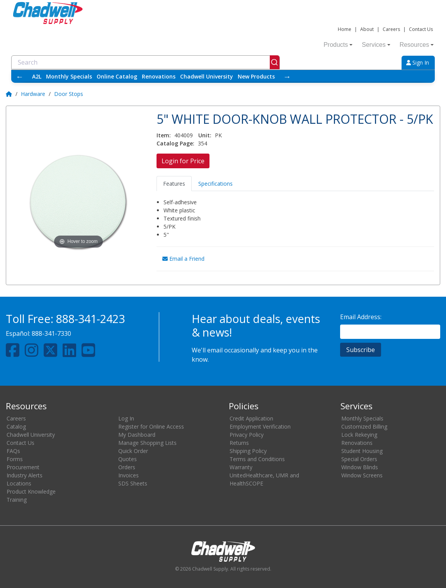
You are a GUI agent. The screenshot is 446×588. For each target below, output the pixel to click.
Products (337, 44)
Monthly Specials (69, 76)
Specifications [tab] (215, 183)
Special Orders (359, 459)
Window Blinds (359, 467)
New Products (256, 76)
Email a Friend (183, 258)
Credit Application (251, 418)
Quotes (127, 459)
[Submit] (274, 62)
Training (17, 499)
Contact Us (421, 29)
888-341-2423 (90, 318)
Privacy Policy (247, 434)
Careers (391, 29)
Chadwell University (206, 76)
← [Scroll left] (20, 76)
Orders (126, 467)
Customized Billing (364, 426)
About (367, 29)
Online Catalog (117, 76)
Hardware (33, 93)
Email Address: (360, 317)
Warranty (241, 467)
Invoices (128, 475)
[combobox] (145, 62)
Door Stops (68, 93)
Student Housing (362, 451)
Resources (417, 44)
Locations (19, 483)
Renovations (158, 76)
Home (344, 29)
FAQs (13, 451)
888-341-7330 (51, 333)
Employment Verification (260, 426)
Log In (126, 418)
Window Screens (362, 475)
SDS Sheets (132, 483)
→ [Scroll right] (287, 76)
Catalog (16, 426)
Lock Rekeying (359, 434)
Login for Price (183, 161)
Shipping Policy (248, 451)
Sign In (417, 62)
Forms (15, 459)
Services (376, 44)
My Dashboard (136, 434)
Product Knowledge (31, 491)
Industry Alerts (25, 475)
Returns (239, 442)
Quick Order (133, 451)
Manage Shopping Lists (147, 442)
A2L (36, 76)
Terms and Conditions (257, 459)
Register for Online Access (151, 426)
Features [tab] (174, 183)
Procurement (23, 467)
